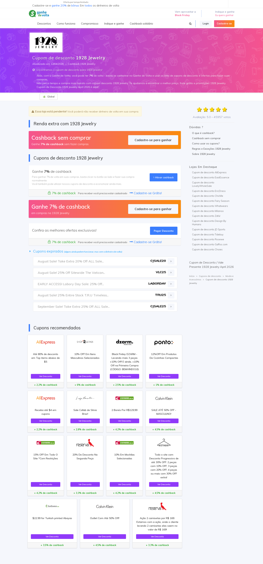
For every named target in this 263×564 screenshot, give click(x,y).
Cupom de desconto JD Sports (208, 229)
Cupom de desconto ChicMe (207, 195)
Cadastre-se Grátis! (146, 193)
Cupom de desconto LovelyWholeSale (203, 184)
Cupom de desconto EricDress (209, 191)
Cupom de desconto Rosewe (208, 239)
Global (49, 96)
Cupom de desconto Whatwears (210, 205)
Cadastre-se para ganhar (153, 140)
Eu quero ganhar (224, 15)
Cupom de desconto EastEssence (210, 177)
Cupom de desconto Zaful (206, 215)
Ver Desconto (45, 376)
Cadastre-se (224, 23)
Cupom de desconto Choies (207, 249)
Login (206, 23)
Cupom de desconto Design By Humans (209, 222)
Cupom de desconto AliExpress (209, 172)
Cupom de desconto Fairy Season (210, 200)
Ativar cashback (163, 177)
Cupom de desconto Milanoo (208, 211)
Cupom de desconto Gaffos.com (209, 244)
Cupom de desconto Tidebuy (207, 234)
